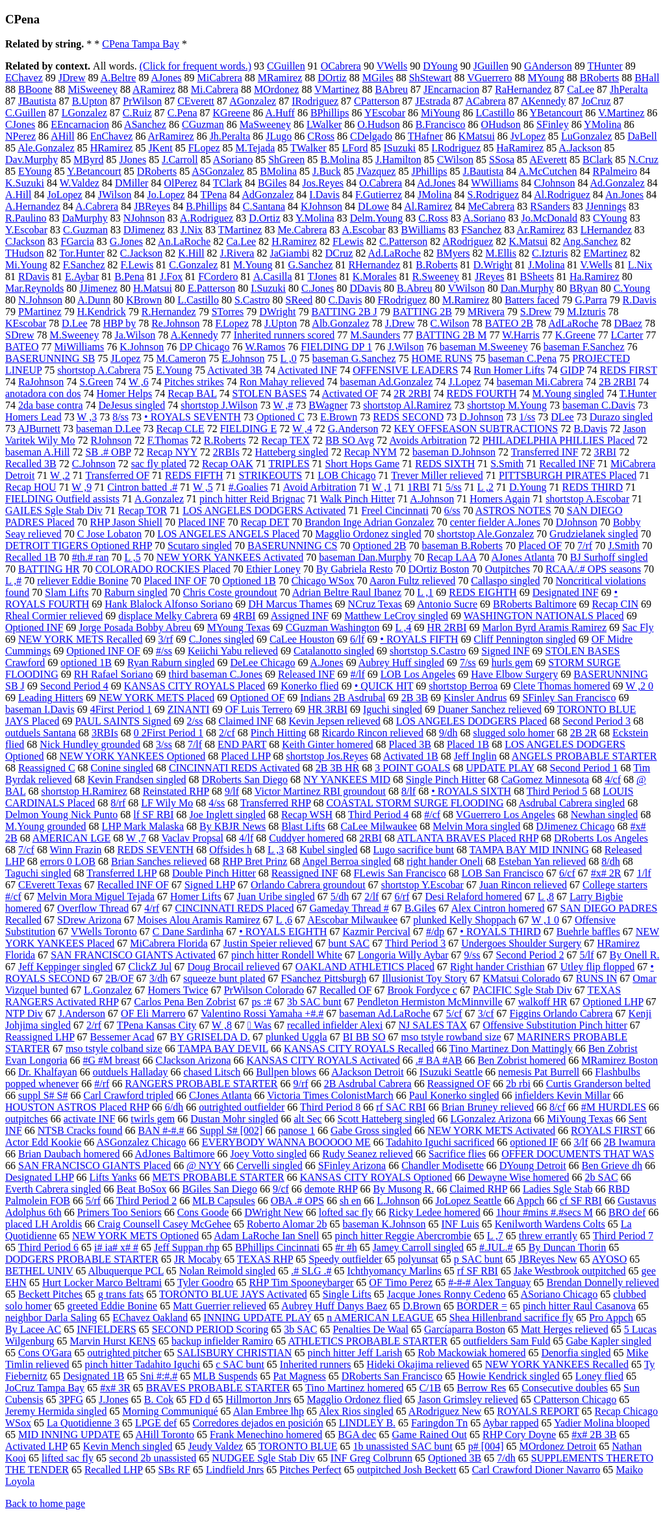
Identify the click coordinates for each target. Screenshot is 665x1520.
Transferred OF (118, 475)
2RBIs (226, 451)
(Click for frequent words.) (195, 65)
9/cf (281, 1188)
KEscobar (25, 323)
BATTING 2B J (344, 311)
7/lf (195, 744)
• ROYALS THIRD (500, 931)
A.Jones (327, 662)
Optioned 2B (379, 545)
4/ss (216, 802)
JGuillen (490, 65)
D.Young (528, 487)
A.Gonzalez (159, 498)
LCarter (627, 335)
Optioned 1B (248, 580)
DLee (562, 416)
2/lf (371, 896)
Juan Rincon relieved (523, 884)
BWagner (327, 405)
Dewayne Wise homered (518, 1177)
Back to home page (45, 1503)
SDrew (19, 335)
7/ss (468, 662)
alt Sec (307, 1118)
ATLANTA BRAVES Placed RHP (467, 838)
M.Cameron (181, 358)
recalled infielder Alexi (335, 1025)
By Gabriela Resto (354, 568)
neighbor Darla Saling (51, 1317)
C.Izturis (550, 253)
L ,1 (425, 592)
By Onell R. (635, 954)
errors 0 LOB (67, 861)
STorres (228, 311)
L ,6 (284, 919)
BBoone (35, 89)
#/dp (435, 931)
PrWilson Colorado (264, 990)
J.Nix (192, 229)
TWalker (308, 147)
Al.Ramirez (428, 206)
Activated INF (307, 370)
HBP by (119, 323)
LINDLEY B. (367, 1422)
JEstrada (432, 101)
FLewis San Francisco (399, 873)
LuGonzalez (586, 136)
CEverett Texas (50, 884)
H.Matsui (152, 288)
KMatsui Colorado (521, 978)
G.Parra (591, 299)
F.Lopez (232, 323)
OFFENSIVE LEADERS (405, 370)
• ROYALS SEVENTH (192, 416)
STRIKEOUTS (270, 475)
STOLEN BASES (269, 393)
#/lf (357, 674)
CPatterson (376, 101)
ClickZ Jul (149, 966)
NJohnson (144, 218)
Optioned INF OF (103, 650)
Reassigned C (46, 767)
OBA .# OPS (297, 1200)
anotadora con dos (43, 393)
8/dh (610, 861)
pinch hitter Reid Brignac (252, 498)
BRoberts (599, 77)
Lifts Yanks (113, 1177)
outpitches (26, 1118)
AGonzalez (252, 101)
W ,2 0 (639, 685)
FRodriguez (402, 299)
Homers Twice (177, 990)
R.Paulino (26, 218)
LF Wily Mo (167, 802)
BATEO (22, 346)
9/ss (472, 954)
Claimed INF (246, 721)
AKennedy (543, 101)
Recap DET (264, 522)
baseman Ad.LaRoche (384, 1013)
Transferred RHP (275, 802)
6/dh (174, 1107)
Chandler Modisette (442, 1165)
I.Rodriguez (456, 147)
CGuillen (286, 65)
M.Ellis (500, 253)
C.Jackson (141, 253)
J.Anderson (81, 1013)
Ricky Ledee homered (434, 1212)
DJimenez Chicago (575, 826)
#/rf (101, 1083)
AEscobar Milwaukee (352, 919)
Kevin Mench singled (128, 1446)
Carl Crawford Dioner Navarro (536, 1469)
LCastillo (495, 112)
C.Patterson (403, 241)
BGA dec (357, 1434)
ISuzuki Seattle (451, 1071)
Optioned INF (34, 627)
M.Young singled (567, 393)
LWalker (324, 124)
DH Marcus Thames (290, 604)
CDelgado (371, 136)
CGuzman (203, 124)
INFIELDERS (106, 1329)
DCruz (339, 253)
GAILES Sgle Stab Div (54, 510)
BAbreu (391, 89)
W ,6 (139, 381)
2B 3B (414, 697)
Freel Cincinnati (395, 510)
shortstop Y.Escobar (422, 884)
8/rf (117, 802)
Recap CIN (615, 604)
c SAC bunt (240, 1364)
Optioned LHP (613, 1001)
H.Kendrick (101, 311)
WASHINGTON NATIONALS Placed (544, 615)
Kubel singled (328, 849)
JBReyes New (547, 1259)
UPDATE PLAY (500, 767)
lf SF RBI (153, 814)
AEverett (548, 159)
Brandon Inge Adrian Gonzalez (369, 522)
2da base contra (50, 405)
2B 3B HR (338, 767)
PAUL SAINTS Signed (123, 721)
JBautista (37, 101)
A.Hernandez (32, 206)
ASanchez (145, 124)
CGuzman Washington (333, 627)
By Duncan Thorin (568, 1247)
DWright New (273, 1212)
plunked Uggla (296, 1036)
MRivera (486, 311)
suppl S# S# (43, 1095)
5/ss (453, 487)
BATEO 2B (509, 323)
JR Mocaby (197, 1259)
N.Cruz (643, 159)
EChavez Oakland (150, 1317)
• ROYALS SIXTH (471, 791)
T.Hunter (638, 393)
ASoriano (233, 159)
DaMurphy (85, 218)
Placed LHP (245, 756)
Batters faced (532, 299)
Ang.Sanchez (590, 241)
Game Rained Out (429, 1434)
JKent (160, 147)
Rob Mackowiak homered (471, 1352)
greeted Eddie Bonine (113, 1305)
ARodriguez (467, 241)
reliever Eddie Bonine (82, 580)
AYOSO (609, 1259)
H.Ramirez (294, 241)
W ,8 (222, 1025)
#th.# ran (90, 557)
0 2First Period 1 (168, 732)
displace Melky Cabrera (168, 615)
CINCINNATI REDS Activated (234, 767)
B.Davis (590, 428)
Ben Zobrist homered (521, 1060)
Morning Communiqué (170, 1411)
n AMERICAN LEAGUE (380, 1317)
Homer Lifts (195, 896)
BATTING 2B (422, 311)
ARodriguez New (444, 1411)
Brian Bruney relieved (488, 1107)
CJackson (25, 241)
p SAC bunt (478, 1259)
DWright (277, 311)
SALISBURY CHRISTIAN (234, 1352)
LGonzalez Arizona (490, 1118)
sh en (350, 1200)
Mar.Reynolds (34, 288)
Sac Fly (637, 627)
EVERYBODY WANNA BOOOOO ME (286, 1142)
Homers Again (500, 498)
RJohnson (111, 440)
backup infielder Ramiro (222, 1340)
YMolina (602, 124)
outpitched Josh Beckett (407, 1469)
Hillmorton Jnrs (259, 1399)
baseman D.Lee (108, 428)
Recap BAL (192, 393)
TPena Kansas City (157, 1025)
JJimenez (98, 288)
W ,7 (136, 838)
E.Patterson (211, 288)
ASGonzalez (218, 171)
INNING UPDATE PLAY (257, 1317)
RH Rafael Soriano (113, 674)
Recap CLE (180, 428)
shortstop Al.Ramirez (407, 405)
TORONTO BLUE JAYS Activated (233, 1294)
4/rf (151, 908)
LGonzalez (84, 112)
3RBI (605, 451)
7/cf (26, 849)
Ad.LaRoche (394, 253)
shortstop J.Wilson (219, 405)
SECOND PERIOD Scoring (210, 1329)
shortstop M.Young (507, 405)
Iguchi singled (392, 709)
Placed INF (201, 522)
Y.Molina (314, 218)
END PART (242, 744)
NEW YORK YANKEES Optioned (133, 756)
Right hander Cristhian (497, 966)
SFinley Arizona (352, 1165)
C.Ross (433, 218)
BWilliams (423, 229)
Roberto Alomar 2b (287, 1224)
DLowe (373, 206)
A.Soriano (484, 218)
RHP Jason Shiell (126, 522)
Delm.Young (376, 218)
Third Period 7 (623, 1235)
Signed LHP (209, 884)
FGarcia (77, 241)
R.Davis (640, 299)
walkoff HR (543, 1001)
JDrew (72, 77)
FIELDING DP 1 (336, 346)
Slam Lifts (66, 592)
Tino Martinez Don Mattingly (511, 1048)
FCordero (218, 276)
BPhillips (329, 112)
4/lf (246, 838)
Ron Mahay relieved (282, 381)
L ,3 (276, 849)
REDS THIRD (592, 487)
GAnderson (548, 65)
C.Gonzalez (193, 264)
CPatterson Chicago (575, 1399)
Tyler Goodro (205, 1282)
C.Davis (345, 299)
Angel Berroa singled (346, 861)
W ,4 (302, 428)
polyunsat (417, 1259)
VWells (392, 65)
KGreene (232, 112)
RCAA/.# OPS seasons (593, 568)
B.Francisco (441, 124)
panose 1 (296, 1130)
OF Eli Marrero (153, 1013)
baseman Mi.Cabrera (540, 381)
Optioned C (281, 416)
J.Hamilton (398, 159)
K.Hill (191, 253)
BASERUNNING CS (292, 545)
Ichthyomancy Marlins (394, 1270)
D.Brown (422, 1305)
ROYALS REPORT (538, 1411)
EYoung (35, 171)
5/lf (586, 954)
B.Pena (129, 276)
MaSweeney (265, 124)
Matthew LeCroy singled (396, 615)
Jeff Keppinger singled (65, 966)
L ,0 (289, 358)
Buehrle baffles (588, 931)
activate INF (90, 1118)
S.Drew (535, 311)
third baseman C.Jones (215, 674)
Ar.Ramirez (541, 229)
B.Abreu (415, 288)
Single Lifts (347, 1294)
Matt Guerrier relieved (219, 1305)
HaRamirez (520, 147)
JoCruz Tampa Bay (44, 1387)
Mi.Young (26, 264)
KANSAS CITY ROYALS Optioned (376, 1177)
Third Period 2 (146, 1200)
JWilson (115, 194)
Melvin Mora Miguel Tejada (96, 896)
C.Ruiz (137, 112)
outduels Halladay (130, 1071)
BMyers (453, 253)
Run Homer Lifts (508, 370)
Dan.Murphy (527, 288)
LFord (355, 147)
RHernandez (374, 264)
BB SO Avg (349, 440)
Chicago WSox (323, 580)
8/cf (557, 1107)
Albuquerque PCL (126, 1270)
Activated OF (350, 393)
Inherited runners (315, 1364)
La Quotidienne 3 (83, 1422)
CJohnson (554, 182)
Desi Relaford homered (473, 896)
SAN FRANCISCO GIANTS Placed (94, 1165)
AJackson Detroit (367, 1071)
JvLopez (528, 136)
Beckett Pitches (50, 1294)
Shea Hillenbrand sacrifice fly (511, 1317)
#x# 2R (606, 873)
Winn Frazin (76, 849)
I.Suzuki (268, 288)
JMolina (434, 194)
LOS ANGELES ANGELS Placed (228, 533)
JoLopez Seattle (468, 1200)
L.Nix (640, 264)
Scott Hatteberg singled (386, 1118)
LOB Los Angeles (418, 674)
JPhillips (429, 171)
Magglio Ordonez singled (368, 533)
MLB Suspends (225, 1376)
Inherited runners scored (284, 335)
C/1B (430, 1387)
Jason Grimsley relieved (468, 1399)
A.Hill (18, 194)
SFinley (552, 124)
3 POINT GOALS (412, 767)
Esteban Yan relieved (542, 861)
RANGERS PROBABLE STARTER (201, 1083)
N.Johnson (40, 299)
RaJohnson (41, 381)
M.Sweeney (74, 335)
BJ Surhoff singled (609, 557)
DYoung (440, 65)
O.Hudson (378, 124)
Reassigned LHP (40, 1036)
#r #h (346, 1247)
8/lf (408, 791)
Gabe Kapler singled (608, 1340)
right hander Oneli (445, 861)
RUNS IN (597, 978)
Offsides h (230, 849)
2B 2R (583, 732)
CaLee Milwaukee (378, 826)
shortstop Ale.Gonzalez (485, 533)
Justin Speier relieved (268, 943)
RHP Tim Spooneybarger (301, 1282)
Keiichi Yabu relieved (233, 650)
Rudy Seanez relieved (367, 1153)
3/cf (486, 1013)
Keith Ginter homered (327, 744)
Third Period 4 (378, 814)
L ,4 (403, 627)
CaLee (580, 89)
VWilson (465, 288)
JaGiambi (289, 253)
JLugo (279, 136)
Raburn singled (135, 592)
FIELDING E (248, 428)
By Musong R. (403, 1188)
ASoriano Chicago (559, 1294)
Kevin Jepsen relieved (335, 721)
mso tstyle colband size (114, 1048)
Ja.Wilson (134, 335)
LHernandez (606, 229)
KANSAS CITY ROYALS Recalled (359, 1048)
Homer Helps (124, 393)
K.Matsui (527, 241)
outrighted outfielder (241, 1107)
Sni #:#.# (159, 1376)
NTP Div (24, 1013)
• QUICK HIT (384, 685)
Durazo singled (621, 416)
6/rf (401, 896)
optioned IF (534, 1142)
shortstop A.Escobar (587, 498)
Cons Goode (203, 1212)
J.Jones (114, 1399)
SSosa (501, 159)
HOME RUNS (442, 358)
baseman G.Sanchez (354, 358)
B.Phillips (206, 206)
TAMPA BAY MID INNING (529, 849)
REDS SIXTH (445, 463)
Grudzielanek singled (593, 533)
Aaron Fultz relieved (412, 580)
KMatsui (476, 136)
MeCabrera (491, 206)
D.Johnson (481, 416)
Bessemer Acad (122, 1036)
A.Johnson (432, 498)
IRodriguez (315, 101)
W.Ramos (265, 346)
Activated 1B (410, 756)
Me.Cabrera (302, 229)
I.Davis (324, 194)
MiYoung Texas (579, 1118)
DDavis (365, 288)
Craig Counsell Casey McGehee (164, 1224)
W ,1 (381, 487)
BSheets (536, 276)
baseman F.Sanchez (584, 346)
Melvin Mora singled (476, 826)
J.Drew (400, 323)
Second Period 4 (74, 685)
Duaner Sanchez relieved (490, 709)
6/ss (452, 510)
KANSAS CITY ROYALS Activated (323, 1060)
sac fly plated (158, 463)
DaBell (642, 136)
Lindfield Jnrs (235, 1469)
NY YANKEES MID (346, 779)
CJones (20, 124)
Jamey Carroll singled (418, 1247)
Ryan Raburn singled (170, 662)
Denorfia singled (575, 1352)
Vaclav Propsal (192, 838)
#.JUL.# (496, 1247)
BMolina (278, 171)
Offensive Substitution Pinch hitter (555, 1025)
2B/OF (119, 978)
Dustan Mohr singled (234, 1118)
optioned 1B (86, 662)
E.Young (174, 370)
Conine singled (122, 767)
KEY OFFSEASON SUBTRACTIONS (476, 428)
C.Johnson (94, 463)
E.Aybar (82, 276)
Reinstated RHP (176, 791)
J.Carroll (180, 159)
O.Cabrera (380, 182)
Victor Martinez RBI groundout (320, 791)
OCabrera (341, 65)
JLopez (125, 358)
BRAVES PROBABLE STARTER (218, 1387)
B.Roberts (436, 264)
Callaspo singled (505, 580)
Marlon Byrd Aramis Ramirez (545, 627)
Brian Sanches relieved (159, 861)
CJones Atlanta (220, 1095)
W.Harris (521, 335)
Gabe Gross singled (371, 1130)
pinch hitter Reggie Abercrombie (403, 1235)
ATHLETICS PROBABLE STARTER (367, 1340)
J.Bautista (483, 171)
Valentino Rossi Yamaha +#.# (262, 1013)
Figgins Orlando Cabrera (561, 1013)
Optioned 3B (454, 1457)
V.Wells (596, 264)
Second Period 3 (596, 721)
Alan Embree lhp (268, 1411)
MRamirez (280, 77)
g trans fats (121, 1294)
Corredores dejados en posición (257, 1422)
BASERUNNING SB (50, 358)
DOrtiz (332, 77)
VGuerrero (489, 77)
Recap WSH (306, 814)
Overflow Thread (93, 908)
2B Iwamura (630, 1142)
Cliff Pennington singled (525, 639)
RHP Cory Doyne (519, 1434)
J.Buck (326, 171)
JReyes (489, 276)
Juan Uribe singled (276, 896)
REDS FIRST (628, 370)
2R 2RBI (412, 393)
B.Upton (90, 101)
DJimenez (144, 229)
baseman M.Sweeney (484, 346)
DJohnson (576, 522)
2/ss (195, 721)
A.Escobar (363, 229)
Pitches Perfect (310, 1469)
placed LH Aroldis (43, 1224)
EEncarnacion (80, 124)
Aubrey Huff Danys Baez (334, 1305)
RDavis (33, 276)
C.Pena (182, 112)
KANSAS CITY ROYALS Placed (195, 685)
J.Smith (623, 545)
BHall (646, 77)
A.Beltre (118, 77)
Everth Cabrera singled (53, 1188)
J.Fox (171, 276)
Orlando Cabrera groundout (308, 884)
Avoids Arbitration (427, 440)
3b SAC (300, 1329)
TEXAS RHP (265, 1259)
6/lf (357, 639)
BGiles (272, 182)
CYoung (610, 218)
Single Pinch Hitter (446, 779)
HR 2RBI (447, 627)
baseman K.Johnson (383, 1224)
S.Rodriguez (494, 194)
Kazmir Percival (376, 931)
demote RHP (331, 1188)
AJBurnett (39, 428)
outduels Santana (40, 732)
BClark (597, 159)
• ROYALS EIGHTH (283, 931)
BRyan (584, 288)
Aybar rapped (510, 1422)
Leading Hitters (50, 697)
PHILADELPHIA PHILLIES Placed (559, 440)
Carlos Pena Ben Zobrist (185, 1001)
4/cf (613, 779)
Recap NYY (172, 451)
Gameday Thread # (349, 908)
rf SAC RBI (400, 1107)
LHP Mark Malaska (143, 826)
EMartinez (606, 253)
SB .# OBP (108, 451)
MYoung (546, 77)
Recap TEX (285, 440)
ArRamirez (171, 136)
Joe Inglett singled (228, 814)
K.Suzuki (24, 182)
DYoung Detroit (532, 1165)
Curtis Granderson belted (598, 1083)
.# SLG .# (311, 1270)
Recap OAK (227, 463)
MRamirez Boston (619, 1060)
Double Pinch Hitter (214, 873)
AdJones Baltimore (175, 1153)
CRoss (320, 136)
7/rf (584, 545)
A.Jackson (579, 147)
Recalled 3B (30, 463)
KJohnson (321, 206)
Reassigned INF (304, 873)
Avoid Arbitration (320, 487)
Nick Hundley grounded (90, 744)
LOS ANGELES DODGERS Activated (263, 510)
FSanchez (481, 229)
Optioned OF (257, 697)
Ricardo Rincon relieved (372, 732)
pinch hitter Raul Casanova (579, 1305)
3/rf (165, 639)
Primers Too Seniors (119, 1212)
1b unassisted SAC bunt (403, 1446)
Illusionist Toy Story (424, 978)
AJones (166, 77)
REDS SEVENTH (155, 849)
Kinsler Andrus (475, 697)
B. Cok (158, 1399)
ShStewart (430, 77)
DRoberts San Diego (245, 779)
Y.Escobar (26, 229)
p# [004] (486, 1446)
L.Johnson (398, 1200)
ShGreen (286, 159)
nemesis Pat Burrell (538, 1071)
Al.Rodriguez (562, 194)
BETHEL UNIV (39, 1270)
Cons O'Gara (44, 1352)
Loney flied (599, 1376)
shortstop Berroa (463, 685)
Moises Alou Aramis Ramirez (198, 919)
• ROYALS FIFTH (419, 639)
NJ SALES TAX (432, 1025)
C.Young (632, 288)
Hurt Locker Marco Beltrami (102, 1282)
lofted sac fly (346, 1212)
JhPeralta (629, 89)
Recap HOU (30, 487)
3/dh (158, 978)
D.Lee (75, 323)
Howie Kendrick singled (508, 1376)
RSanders (550, 206)
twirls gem (153, 1118)
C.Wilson (450, 323)
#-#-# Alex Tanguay (489, 1282)
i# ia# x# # (116, 1247)
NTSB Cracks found (80, 1130)
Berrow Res (481, 1387)
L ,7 (495, 1235)
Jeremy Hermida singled (56, 1411)
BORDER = (482, 1305)
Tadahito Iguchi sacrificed (440, 1142)
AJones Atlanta (523, 557)
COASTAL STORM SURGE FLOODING (415, 802)
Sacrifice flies (457, 1153)
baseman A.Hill (37, 451)
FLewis (348, 241)
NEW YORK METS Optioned (135, 1235)
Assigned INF (300, 615)
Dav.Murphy (31, 159)
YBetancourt (556, 112)
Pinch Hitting (279, 732)
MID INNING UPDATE (69, 1434)
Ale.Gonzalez (46, 147)
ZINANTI (189, 709)
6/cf (567, 873)
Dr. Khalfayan (47, 1071)
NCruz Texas (375, 604)
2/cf (227, 732)
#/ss (164, 650)
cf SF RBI (581, 1200)
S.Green (96, 381)
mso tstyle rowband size (451, 1036)
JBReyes (152, 206)
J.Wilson (406, 346)
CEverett (195, 101)
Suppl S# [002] (231, 1130)
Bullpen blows (286, 1071)
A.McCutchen (547, 171)
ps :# (261, 1001)
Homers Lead (33, 416)
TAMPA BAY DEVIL (222, 1048)
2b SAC (601, 1177)
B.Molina (340, 159)
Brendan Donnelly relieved (603, 1282)
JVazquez (376, 171)
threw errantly (548, 1235)
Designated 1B (94, 1376)
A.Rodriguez (206, 218)
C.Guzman (85, 229)
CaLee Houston (302, 639)
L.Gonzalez (108, 990)
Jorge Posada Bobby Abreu (135, 627)
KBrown (144, 299)
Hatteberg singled (292, 451)
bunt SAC (349, 943)
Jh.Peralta (230, 136)
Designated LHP (39, 1177)
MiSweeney (92, 89)
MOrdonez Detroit (558, 1446)
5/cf (454, 1013)
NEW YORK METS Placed (156, 697)
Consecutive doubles (564, 1387)
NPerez (20, 136)
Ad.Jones (436, 182)
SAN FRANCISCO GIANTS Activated (133, 954)
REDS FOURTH (482, 393)
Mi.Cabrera (214, 89)
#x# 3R (115, 1387)
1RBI (418, 487)
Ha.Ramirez (595, 276)
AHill (62, 136)
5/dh (340, 896)
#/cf (432, 814)
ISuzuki (400, 147)
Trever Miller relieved (437, 475)
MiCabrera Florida (169, 943)
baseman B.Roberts (462, 545)
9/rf (301, 1083)
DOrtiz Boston (439, 568)
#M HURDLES (613, 1107)
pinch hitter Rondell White (286, 954)
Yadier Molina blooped (602, 1422)
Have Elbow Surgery (514, 674)
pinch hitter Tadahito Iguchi (143, 1364)
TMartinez (240, 229)
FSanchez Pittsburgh (323, 978)
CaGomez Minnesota (545, 779)
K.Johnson (141, 346)
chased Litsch (212, 1071)
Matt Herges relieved (565, 1329)
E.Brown (338, 416)
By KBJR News (232, 826)
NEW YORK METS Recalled (80, 639)
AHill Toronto (164, 1434)
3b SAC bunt (314, 1001)
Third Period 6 (48, 1247)
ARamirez (153, 89)
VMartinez (336, 89)
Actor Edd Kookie (43, 1142)
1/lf (643, 873)
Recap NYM (370, 451)
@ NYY (203, 1165)
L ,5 (133, 557)
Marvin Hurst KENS (113, 1340)
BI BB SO (364, 1036)
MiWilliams (80, 346)
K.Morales (375, 276)
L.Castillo (198, 299)
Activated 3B (234, 370)
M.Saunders (375, 335)
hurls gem (512, 662)
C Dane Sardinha (188, 931)
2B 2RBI (617, 381)
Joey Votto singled (269, 1153)
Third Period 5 (557, 791)
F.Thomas (167, 440)
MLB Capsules (223, 1200)
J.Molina (546, 264)
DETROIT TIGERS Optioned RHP (78, 545)
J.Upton (280, 323)
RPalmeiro (615, 171)
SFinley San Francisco (569, 697)
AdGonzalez (268, 194)
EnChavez (111, 136)
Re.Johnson (175, 323)
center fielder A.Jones (495, 522)
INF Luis (460, 1224)
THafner (425, 136)
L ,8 (546, 896)
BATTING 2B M (451, 335)
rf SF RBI (477, 1270)
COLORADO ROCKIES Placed (163, 568)
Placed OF (540, 545)
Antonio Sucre (447, 604)
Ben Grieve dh (612, 1165)
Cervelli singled (269, 1165)
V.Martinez (621, 112)
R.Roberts (224, 440)
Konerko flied (309, 685)
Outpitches (507, 568)
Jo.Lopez (165, 194)
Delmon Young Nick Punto (61, 814)
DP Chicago (204, 346)
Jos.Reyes (323, 182)
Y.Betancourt (94, 171)
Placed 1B (468, 744)
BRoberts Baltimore (534, 604)
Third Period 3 (415, 943)
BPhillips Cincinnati (277, 1247)
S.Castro (252, 299)
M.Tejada (255, 147)
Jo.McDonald (549, 218)
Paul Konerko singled (454, 1095)
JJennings (606, 206)
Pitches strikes (194, 381)
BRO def (627, 1212)
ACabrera (486, 101)
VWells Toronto (104, 931)
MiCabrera (219, 77)
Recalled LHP (113, 1469)
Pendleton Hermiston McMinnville (430, 1001)
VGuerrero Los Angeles (505, 814)
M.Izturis (586, 311)
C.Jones (317, 288)
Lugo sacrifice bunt (413, 849)
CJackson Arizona (193, 1060)
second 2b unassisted (152, 1457)
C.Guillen (25, 112)
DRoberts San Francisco (392, 1376)
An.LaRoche (184, 241)
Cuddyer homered (306, 838)
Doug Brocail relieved (234, 966)
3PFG (71, 1399)
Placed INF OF (175, 580)
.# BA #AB (439, 1060)
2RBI (370, 838)
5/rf (93, 1200)
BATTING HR (49, 568)
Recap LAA (451, 557)
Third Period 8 (330, 1107)
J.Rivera (237, 253)
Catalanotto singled (334, 650)
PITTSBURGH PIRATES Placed (567, 475)
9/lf (232, 791)
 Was (259, 1025)
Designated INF (566, 592)
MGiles (378, 77)
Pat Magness (299, 1376)
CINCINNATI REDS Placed (234, 908)
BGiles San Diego (219, 1188)
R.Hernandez (169, 311)
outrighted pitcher (124, 1352)
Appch (530, 1200)
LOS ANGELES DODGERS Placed (471, 721)
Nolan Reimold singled (227, 1270)
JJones (132, 159)
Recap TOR (142, 510)
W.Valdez (79, 182)
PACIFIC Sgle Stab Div (522, 990)
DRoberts (157, 171)
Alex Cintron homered (497, 908)
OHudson (501, 124)
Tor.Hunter (82, 253)
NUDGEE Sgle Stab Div (263, 1457)
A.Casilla (272, 276)
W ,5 (203, 487)
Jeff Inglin (475, 756)
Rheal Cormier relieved (54, 615)
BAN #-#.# (161, 1130)
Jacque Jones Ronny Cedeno (446, 1294)
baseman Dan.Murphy (365, 557)
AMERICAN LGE (71, 838)
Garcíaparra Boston (464, 1329)
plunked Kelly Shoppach (464, 919)
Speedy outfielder (345, 1259)
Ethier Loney (273, 568)
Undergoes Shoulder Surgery (521, 943)
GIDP (572, 370)
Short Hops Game (362, 463)
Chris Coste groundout (230, 592)
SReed (299, 299)
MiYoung (440, 112)
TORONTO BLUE (298, 1446)
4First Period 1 (121, 709)
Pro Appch (611, 1317)
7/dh (506, 1457)
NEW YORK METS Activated (491, 1130)
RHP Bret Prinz (254, 861)
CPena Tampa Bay (140, 43)
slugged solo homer (513, 732)
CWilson (455, 159)
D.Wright (492, 264)
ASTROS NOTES (513, 510)
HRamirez (111, 147)
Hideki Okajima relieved (418, 1364)
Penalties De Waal (370, 1329)
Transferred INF (545, 451)
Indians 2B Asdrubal (343, 697)
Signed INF (505, 650)
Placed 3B (410, 744)
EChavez (24, 77)
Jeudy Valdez (216, 1446)
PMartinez (40, 311)
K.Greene (575, 335)
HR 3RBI (327, 709)
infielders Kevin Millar (563, 1095)
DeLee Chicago (262, 662)
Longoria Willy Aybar (403, 954)
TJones (321, 276)
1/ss (527, 416)
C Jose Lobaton (109, 533)
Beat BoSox (142, 1188)
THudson (24, 253)
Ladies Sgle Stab (558, 1188)
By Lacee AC (33, 1329)
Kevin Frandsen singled (137, 779)
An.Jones (624, 194)
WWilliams (494, 182)
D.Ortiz (264, 218)
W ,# (283, 405)
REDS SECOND (408, 416)
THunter (604, 65)
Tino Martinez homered (354, 1387)
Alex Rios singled (356, 1411)
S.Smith (506, 463)
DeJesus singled (132, 405)
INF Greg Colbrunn (371, 1457)
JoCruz (595, 101)
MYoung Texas (238, 627)
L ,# (13, 580)
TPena (213, 194)
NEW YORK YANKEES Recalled (557, 1364)
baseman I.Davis (40, 709)
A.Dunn (93, 299)
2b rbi (518, 1083)
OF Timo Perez (401, 1282)
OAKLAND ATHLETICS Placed (364, 966)
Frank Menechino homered (266, 1434)
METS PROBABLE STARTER (218, 1177)
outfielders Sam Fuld (506, 1340)
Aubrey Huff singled (401, 662)
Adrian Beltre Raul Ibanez (346, 592)
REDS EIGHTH (482, 592)
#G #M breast (111, 1060)
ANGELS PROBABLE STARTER (584, 756)
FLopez (204, 147)
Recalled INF (567, 463)
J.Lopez (464, 381)
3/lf (580, 1142)
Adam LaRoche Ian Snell (266, 1235)
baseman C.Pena (522, 358)
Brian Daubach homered (68, 1153)
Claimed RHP (478, 1188)
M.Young (252, 264)
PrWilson (142, 101)
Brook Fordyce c (422, 990)
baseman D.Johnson (454, 451)
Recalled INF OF (133, 884)
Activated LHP (36, 1446)
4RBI (244, 615)
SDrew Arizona (89, 919)
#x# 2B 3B (593, 1434)
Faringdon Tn (439, 1422)
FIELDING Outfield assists (62, 498)
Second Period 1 (584, 767)
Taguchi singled (38, 873)
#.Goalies (248, 487)
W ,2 (60, 475)
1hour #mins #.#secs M (544, 1212)
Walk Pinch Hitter (357, 498)
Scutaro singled (200, 545)
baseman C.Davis (598, 405)
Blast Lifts (303, 826)
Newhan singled (604, 814)
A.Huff (279, 112)
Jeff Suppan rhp (187, 1247)
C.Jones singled (221, 639)
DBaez (628, 323)
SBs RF (174, 1469)
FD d (199, 1399)
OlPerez (180, 182)
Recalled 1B (30, 557)
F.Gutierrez (378, 194)
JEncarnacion (451, 89)
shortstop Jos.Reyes (327, 756)
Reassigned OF (458, 1083)
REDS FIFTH (194, 475)
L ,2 (485, 487)
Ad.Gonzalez (617, 182)
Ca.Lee (241, 241)
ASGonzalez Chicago (141, 1142)
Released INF (306, 674)
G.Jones (126, 241)
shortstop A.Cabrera (98, 370)
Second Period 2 (530, 954)
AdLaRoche (573, 323)
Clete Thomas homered (561, 685)
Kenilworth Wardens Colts (550, 1224)
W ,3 (87, 416)
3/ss (164, 744)
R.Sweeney (435, 276)
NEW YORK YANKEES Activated (230, 557)
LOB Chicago (346, 475)
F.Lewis (137, 264)
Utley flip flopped (597, 966)
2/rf (93, 1025)
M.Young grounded (45, 826)
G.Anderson (353, 428)
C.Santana (264, 206)
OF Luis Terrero (258, 709)
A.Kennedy (194, 335)
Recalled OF (345, 990)
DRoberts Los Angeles (601, 838)
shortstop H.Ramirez (84, 791)
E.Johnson (242, 358)
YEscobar (384, 112)
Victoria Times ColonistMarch (330, 1095)
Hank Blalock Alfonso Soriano (168, 604)
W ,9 (81, 487)
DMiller (132, 182)
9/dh (448, 732)
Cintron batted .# (142, 487)
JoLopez (64, 194)
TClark (227, 182)
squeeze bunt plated (224, 978)
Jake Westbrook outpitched (570, 1270)
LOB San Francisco (503, 873)
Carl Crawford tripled (128, 1095)
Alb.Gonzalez (340, 323)
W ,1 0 (545, 919)
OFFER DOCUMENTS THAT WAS (577, 1153)
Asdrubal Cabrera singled (572, 802)
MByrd (88, 159)
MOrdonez (276, 89)
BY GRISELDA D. (210, 1036)
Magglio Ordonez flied (355, 1399)
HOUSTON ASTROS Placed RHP (77, 1107)
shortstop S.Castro (428, 650)
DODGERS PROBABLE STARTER (81, 1259)
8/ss (120, 416)
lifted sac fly (68, 1457)
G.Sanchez (310, 264)
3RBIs (105, 732)
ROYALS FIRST (606, 1130)
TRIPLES (288, 463)
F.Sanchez (84, 264)
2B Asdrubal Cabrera (368, 1083)
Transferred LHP (121, 873)
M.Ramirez (465, 299)
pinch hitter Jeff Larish (354, 1352)
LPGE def (156, 1422)
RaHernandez (523, 89)
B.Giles (420, 908)
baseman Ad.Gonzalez (386, 381)
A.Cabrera (96, 206)
